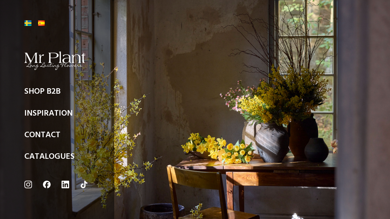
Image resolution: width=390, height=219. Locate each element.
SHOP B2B (42, 93)
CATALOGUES (49, 158)
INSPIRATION (48, 115)
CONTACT (42, 136)
